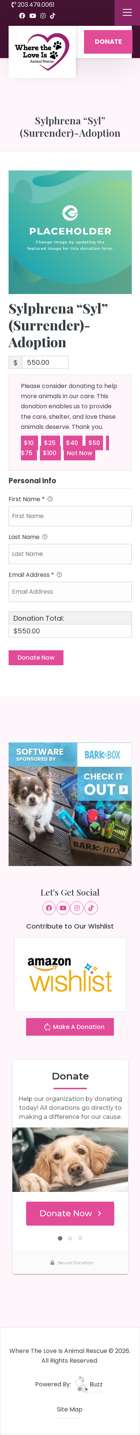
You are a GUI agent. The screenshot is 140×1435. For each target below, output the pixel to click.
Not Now (79, 452)
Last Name (28, 537)
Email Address (35, 575)
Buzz (89, 1384)
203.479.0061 (33, 4)
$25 (50, 442)
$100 (50, 452)
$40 (73, 442)
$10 (29, 442)
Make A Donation (74, 1028)
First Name (31, 499)
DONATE (108, 41)
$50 (94, 442)
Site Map (70, 1409)
